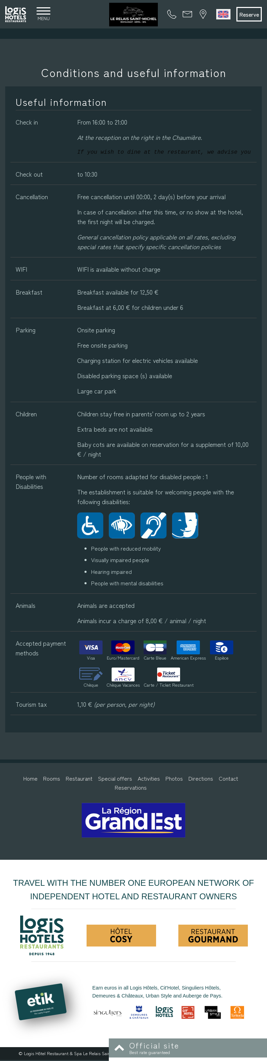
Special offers (115, 779)
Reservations (131, 788)
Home (30, 779)
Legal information (146, 1054)
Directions (200, 779)
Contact (228, 779)
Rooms (51, 779)
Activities (149, 779)
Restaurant (79, 779)
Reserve (247, 15)
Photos (174, 779)
